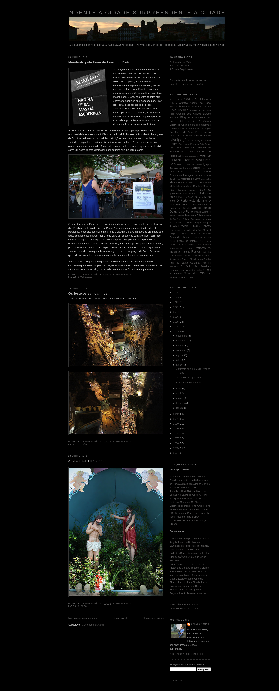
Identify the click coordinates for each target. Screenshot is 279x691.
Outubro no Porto (181, 211)
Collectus (175, 553)
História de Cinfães (180, 567)
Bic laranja (194, 542)
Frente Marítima (197, 160)
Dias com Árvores (179, 556)
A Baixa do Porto (179, 476)
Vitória (190, 278)
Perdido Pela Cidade (189, 582)
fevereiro (181, 403)
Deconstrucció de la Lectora (195, 553)
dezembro (182, 335)
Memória (189, 183)
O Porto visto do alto (192, 200)
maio (179, 388)
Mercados (199, 182)
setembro (181, 350)
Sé (195, 266)
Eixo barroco (183, 144)
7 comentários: (122, 442)
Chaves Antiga (193, 549)
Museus (207, 186)
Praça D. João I (179, 233)
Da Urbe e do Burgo (182, 132)
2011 (176, 418)
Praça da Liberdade (181, 237)
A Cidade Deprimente (181, 69)
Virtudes (182, 277)
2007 (176, 438)
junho (179, 364)
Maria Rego (190, 575)
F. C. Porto (188, 152)
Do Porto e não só (189, 487)
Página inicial (120, 618)
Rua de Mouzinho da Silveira (196, 259)
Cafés (207, 117)
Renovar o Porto (184, 513)
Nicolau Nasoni (187, 190)
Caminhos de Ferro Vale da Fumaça (189, 545)
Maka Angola (177, 575)
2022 (176, 302)
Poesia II (185, 226)
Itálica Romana (178, 571)
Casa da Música (190, 124)
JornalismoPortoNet (181, 491)
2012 (176, 414)
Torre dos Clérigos (197, 273)
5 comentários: (122, 604)
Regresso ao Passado (181, 248)
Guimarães (197, 164)
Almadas (173, 107)
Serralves (205, 266)
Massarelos (206, 179)
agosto (180, 355)
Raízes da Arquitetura (191, 589)
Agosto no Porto (200, 103)
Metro (208, 182)
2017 (176, 312)
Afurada (183, 103)
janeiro (180, 407)
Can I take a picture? (185, 121)
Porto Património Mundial (198, 230)
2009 (176, 428)
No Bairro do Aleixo (188, 494)
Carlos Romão (200, 624)
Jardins (195, 167)
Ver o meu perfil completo (186, 654)
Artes (173, 110)
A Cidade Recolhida (195, 99)
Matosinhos (177, 182)
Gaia (173, 164)
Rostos (196, 251)
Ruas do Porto (184, 516)
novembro (182, 340)
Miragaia (180, 186)
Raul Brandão (204, 245)
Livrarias (198, 171)
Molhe (189, 186)
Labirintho (191, 571)
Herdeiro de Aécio (195, 564)
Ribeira (186, 251)
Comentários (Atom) (93, 624)
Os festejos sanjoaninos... (89, 293)
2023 (176, 297)
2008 (176, 433)
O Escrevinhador (185, 578)
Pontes (206, 226)
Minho (173, 186)
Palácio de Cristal (194, 215)
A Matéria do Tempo (181, 538)
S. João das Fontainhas (87, 461)
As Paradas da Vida (180, 62)
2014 (176, 326)
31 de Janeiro (176, 99)
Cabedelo (197, 117)
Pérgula (207, 222)
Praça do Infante (187, 240)
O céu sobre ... (190, 193)
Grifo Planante (178, 564)
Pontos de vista (177, 230)
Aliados (192, 476)
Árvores (183, 110)
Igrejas (207, 164)
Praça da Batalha (200, 233)
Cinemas (206, 124)
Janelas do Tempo (180, 168)
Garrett (188, 164)
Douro (173, 143)
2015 (176, 321)
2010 (176, 423)
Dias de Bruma (184, 135)
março (180, 398)
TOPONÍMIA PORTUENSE (184, 604)
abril (178, 393)
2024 (176, 292)
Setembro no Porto (180, 270)
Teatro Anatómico (196, 593)
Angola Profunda (179, 542)
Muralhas (197, 186)
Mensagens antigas (153, 618)
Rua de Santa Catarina (185, 262)
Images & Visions (200, 567)
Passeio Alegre (193, 222)
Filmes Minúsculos (180, 65)
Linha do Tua (185, 171)
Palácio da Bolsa (177, 215)
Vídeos (173, 277)
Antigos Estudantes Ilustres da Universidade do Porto (189, 480)
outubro (180, 345)
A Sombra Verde (200, 538)
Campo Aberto (178, 549)
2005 (176, 448)
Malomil (202, 571)
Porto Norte (189, 509)
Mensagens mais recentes (82, 618)
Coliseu (173, 128)
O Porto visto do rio (198, 204)
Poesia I (174, 226)
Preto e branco (186, 245)
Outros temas (201, 207)
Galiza (180, 164)
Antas (194, 107)
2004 (176, 453)
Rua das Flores (190, 256)
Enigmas (194, 144)
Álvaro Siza (184, 106)
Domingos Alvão (201, 140)
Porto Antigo (197, 505)
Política (197, 226)
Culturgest (206, 128)
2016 (176, 316)
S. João (82, 444)
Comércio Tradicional (189, 128)
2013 (176, 331)
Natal (172, 189)
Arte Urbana (204, 106)
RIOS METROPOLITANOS (184, 608)
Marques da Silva (190, 178)
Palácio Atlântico (202, 212)
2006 (176, 443)
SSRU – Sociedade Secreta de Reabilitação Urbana (189, 520)
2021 (176, 307)
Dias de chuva (202, 135)
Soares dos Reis (198, 270)
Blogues (185, 117)
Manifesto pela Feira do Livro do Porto (99, 62)
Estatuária (188, 147)
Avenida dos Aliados (188, 113)
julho (179, 360)
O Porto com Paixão (185, 197)
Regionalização (178, 593)
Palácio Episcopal (191, 219)
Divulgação (85, 277)
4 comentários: (122, 274)
